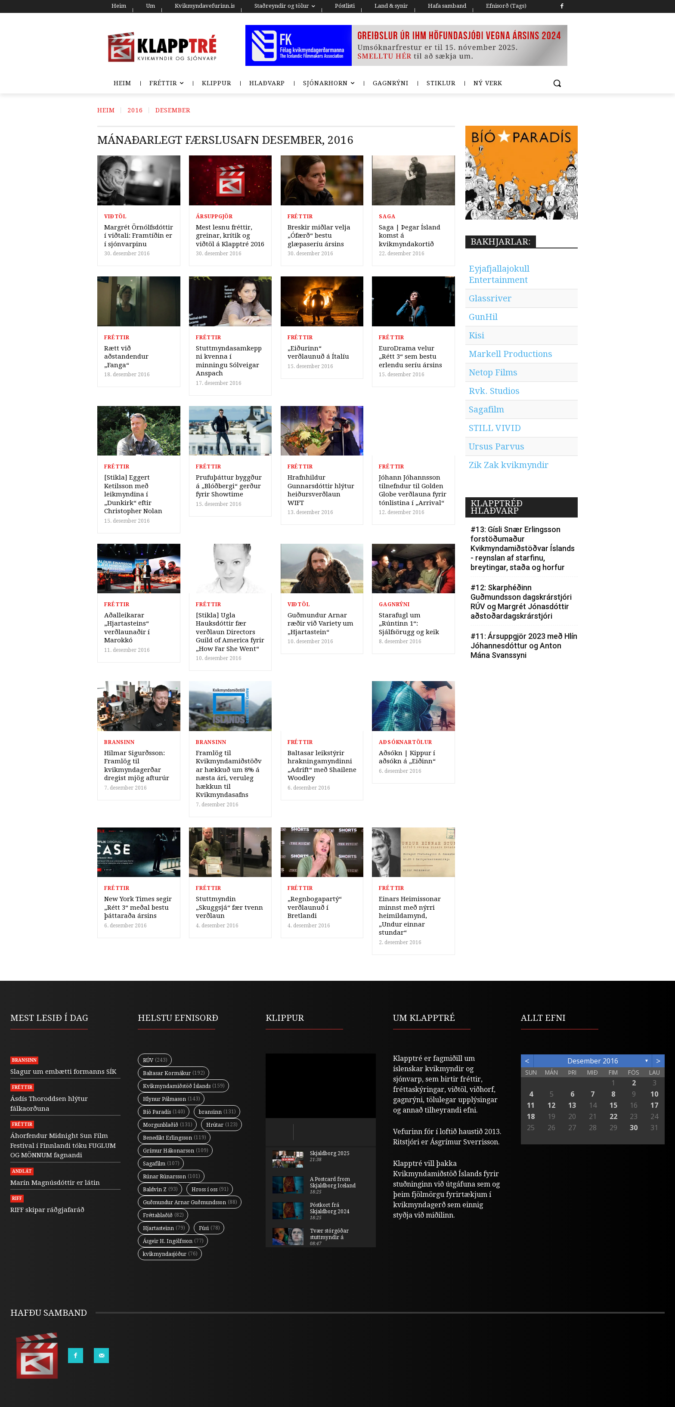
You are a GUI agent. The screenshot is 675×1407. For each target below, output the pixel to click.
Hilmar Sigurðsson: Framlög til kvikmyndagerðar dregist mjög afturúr (136, 765)
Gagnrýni (394, 604)
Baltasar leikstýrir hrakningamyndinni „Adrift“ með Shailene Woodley (322, 765)
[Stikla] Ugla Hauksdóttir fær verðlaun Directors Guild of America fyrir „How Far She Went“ (230, 632)
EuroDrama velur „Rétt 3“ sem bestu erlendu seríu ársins (410, 356)
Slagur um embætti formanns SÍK (63, 1071)
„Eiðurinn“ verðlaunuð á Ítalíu (318, 352)
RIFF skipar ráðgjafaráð (47, 1210)
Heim (106, 110)
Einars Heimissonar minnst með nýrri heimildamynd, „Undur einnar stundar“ (410, 915)
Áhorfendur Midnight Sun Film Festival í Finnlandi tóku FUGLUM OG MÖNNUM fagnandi (63, 1145)
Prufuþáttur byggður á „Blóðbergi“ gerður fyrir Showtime (229, 486)
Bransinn (119, 742)
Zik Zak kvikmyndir (509, 465)
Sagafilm (486, 409)
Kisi (476, 335)
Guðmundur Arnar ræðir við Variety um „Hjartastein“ (320, 623)
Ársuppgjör (214, 216)
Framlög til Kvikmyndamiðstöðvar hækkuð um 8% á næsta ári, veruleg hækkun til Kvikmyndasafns (229, 774)
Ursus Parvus (496, 446)
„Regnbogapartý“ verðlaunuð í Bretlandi (315, 907)
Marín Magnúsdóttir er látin (55, 1183)
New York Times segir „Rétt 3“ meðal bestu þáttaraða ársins (138, 907)
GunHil (483, 317)
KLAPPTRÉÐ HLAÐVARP (497, 507)
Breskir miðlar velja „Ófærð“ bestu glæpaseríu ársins (319, 235)
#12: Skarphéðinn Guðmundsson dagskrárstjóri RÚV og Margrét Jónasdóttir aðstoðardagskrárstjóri (521, 601)
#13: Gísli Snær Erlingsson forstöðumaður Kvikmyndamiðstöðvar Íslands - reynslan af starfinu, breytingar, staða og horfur (523, 548)
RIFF (17, 1198)
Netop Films (493, 372)
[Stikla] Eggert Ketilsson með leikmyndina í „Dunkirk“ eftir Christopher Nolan (133, 494)
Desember (172, 110)
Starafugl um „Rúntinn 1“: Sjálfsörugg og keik (409, 623)
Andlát (22, 1171)
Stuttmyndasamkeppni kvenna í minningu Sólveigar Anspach (229, 361)
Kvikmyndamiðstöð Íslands (437, 1174)
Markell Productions (510, 354)
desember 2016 (592, 1061)
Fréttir (300, 216)
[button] (557, 83)
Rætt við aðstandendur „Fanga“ (126, 356)
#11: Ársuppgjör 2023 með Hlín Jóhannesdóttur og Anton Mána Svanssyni (524, 646)
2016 (135, 110)
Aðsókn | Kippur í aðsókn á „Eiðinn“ (407, 757)
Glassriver (490, 298)
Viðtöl (115, 216)
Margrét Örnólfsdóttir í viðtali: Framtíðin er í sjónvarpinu (138, 235)
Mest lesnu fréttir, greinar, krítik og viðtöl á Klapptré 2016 (230, 235)
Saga (387, 216)
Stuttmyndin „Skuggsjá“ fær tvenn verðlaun (229, 907)
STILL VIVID (495, 428)
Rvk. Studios (494, 391)
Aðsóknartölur (405, 742)
